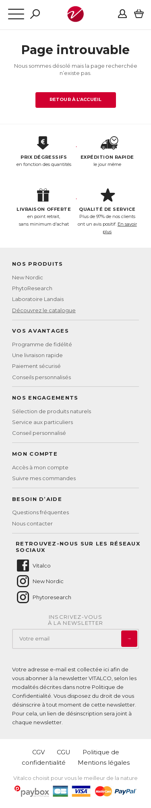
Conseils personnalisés (41, 377)
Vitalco (33, 565)
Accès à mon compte (40, 467)
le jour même (107, 152)
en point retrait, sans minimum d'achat (44, 207)
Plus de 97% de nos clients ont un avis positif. (107, 211)
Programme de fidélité (42, 344)
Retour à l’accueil (75, 99)
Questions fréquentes (40, 512)
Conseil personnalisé (39, 433)
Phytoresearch (43, 597)
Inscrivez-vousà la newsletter (75, 620)
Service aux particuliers (42, 422)
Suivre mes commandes (44, 478)
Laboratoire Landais (38, 299)
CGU (63, 752)
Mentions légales (104, 762)
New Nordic (27, 277)
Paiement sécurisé (36, 366)
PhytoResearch (32, 288)
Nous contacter (32, 523)
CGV (38, 752)
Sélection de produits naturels (51, 411)
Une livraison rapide (37, 355)
